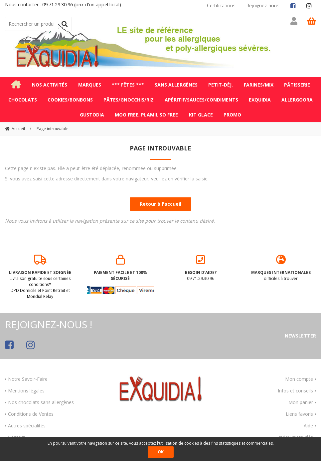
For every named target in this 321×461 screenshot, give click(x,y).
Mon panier (300, 401)
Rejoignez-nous (262, 5)
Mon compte (299, 378)
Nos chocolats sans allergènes (41, 401)
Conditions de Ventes (31, 413)
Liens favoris (299, 413)
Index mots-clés (296, 436)
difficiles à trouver (280, 267)
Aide (308, 424)
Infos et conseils (295, 389)
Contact (16, 436)
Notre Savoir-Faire (28, 378)
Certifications (221, 5)
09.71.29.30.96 (200, 267)
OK (161, 452)
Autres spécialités (27, 424)
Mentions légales (26, 389)
